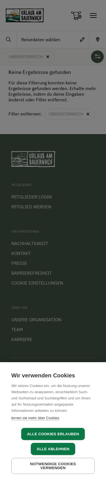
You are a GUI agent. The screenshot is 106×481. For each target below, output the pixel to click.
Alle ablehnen (52, 449)
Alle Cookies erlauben (53, 434)
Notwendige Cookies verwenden (53, 466)
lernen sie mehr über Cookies (35, 418)
